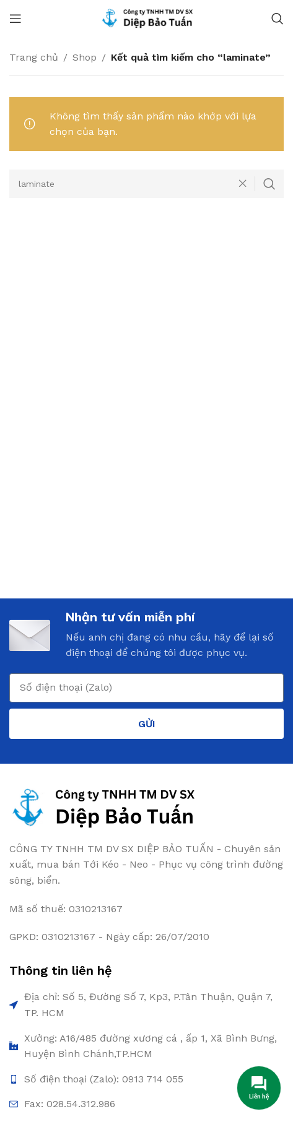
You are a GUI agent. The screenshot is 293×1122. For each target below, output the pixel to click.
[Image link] (102, 807)
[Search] (277, 18)
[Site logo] (146, 18)
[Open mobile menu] (15, 18)
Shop (84, 57)
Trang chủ (33, 57)
